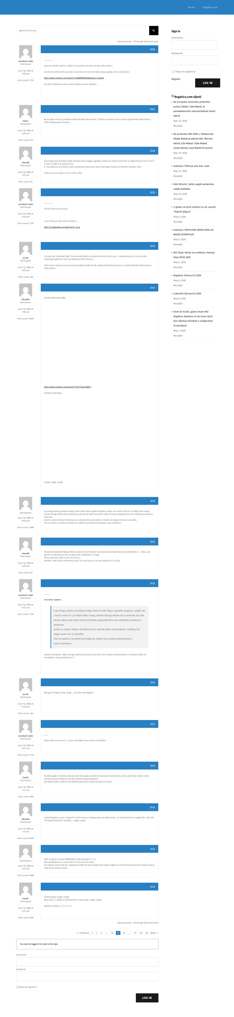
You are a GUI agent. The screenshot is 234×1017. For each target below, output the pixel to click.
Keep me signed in (28, 987)
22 (141, 932)
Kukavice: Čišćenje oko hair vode (191, 166)
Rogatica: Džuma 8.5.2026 (187, 275)
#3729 (152, 765)
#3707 (152, 246)
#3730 (152, 807)
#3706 (152, 192)
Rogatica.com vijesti (187, 97)
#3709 (152, 287)
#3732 (152, 886)
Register (175, 79)
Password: (21, 969)
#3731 (152, 849)
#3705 (152, 151)
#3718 (152, 501)
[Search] (153, 30)
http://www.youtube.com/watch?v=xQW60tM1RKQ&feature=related (74, 78)
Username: (21, 954)
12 (124, 932)
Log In (147, 998)
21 (135, 932)
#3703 (152, 49)
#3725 (152, 682)
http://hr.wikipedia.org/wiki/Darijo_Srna (62, 227)
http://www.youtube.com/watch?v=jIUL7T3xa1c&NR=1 (67, 387)
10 (112, 932)
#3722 (152, 583)
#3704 (152, 109)
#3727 (152, 724)
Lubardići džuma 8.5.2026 (187, 293)
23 (147, 932)
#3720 (152, 541)
